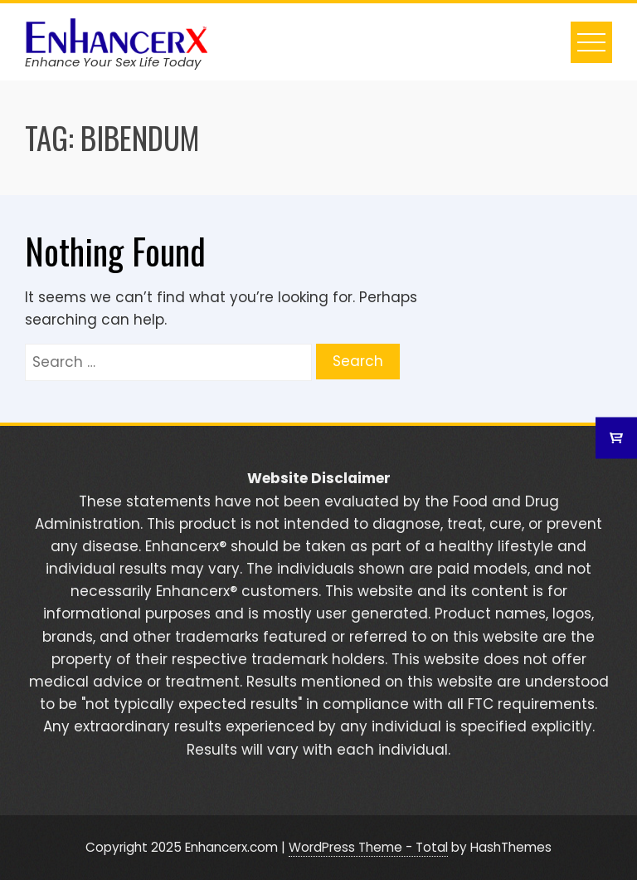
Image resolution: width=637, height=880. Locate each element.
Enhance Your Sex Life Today (113, 62)
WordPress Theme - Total (368, 847)
